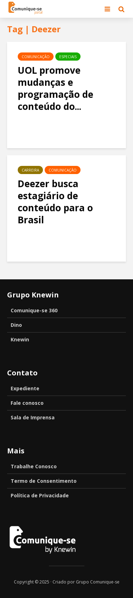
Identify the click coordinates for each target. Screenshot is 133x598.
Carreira (30, 170)
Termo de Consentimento (44, 480)
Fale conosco (27, 402)
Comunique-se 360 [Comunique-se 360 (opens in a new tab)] (34, 310)
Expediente (25, 388)
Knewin (20, 339)
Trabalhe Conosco (34, 466)
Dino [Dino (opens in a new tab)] (16, 325)
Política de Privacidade (40, 495)
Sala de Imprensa (33, 417)
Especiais (68, 56)
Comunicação (36, 56)
